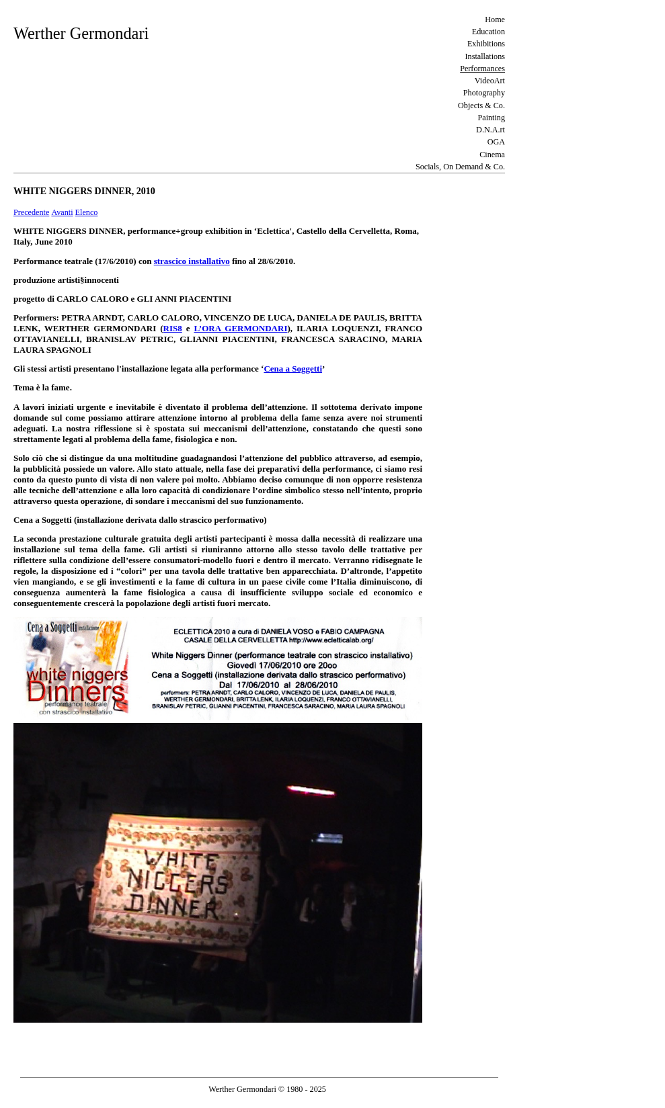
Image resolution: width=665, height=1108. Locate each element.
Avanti (62, 212)
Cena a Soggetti (293, 369)
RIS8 (172, 328)
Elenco (86, 212)
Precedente (31, 212)
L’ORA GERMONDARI (240, 328)
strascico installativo (192, 261)
